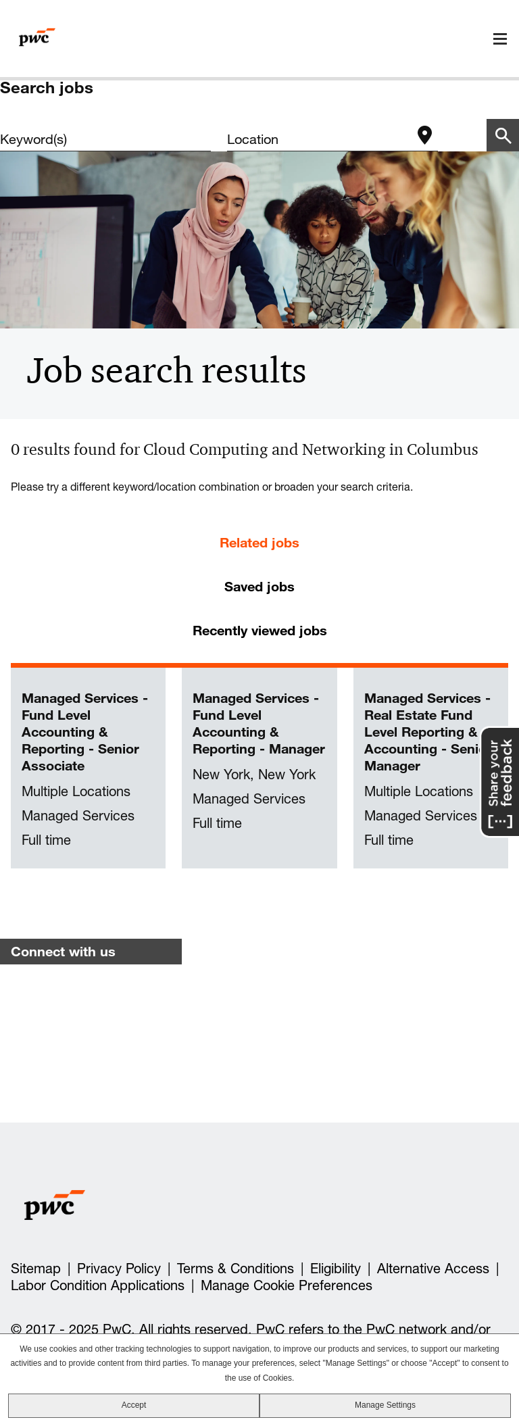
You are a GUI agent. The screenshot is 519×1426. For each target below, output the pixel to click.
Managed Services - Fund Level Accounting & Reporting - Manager (259, 723)
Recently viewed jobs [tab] (260, 630)
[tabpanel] (259, 768)
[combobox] (319, 139)
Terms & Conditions (235, 1268)
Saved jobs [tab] (259, 586)
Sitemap (36, 1268)
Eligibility (335, 1268)
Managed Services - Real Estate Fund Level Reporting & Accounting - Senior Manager (428, 731)
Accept (134, 1405)
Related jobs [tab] (259, 542)
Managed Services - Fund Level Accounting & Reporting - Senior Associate (85, 731)
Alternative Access (433, 1268)
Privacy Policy (119, 1268)
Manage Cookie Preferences (286, 1285)
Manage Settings (385, 1405)
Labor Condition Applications (97, 1285)
